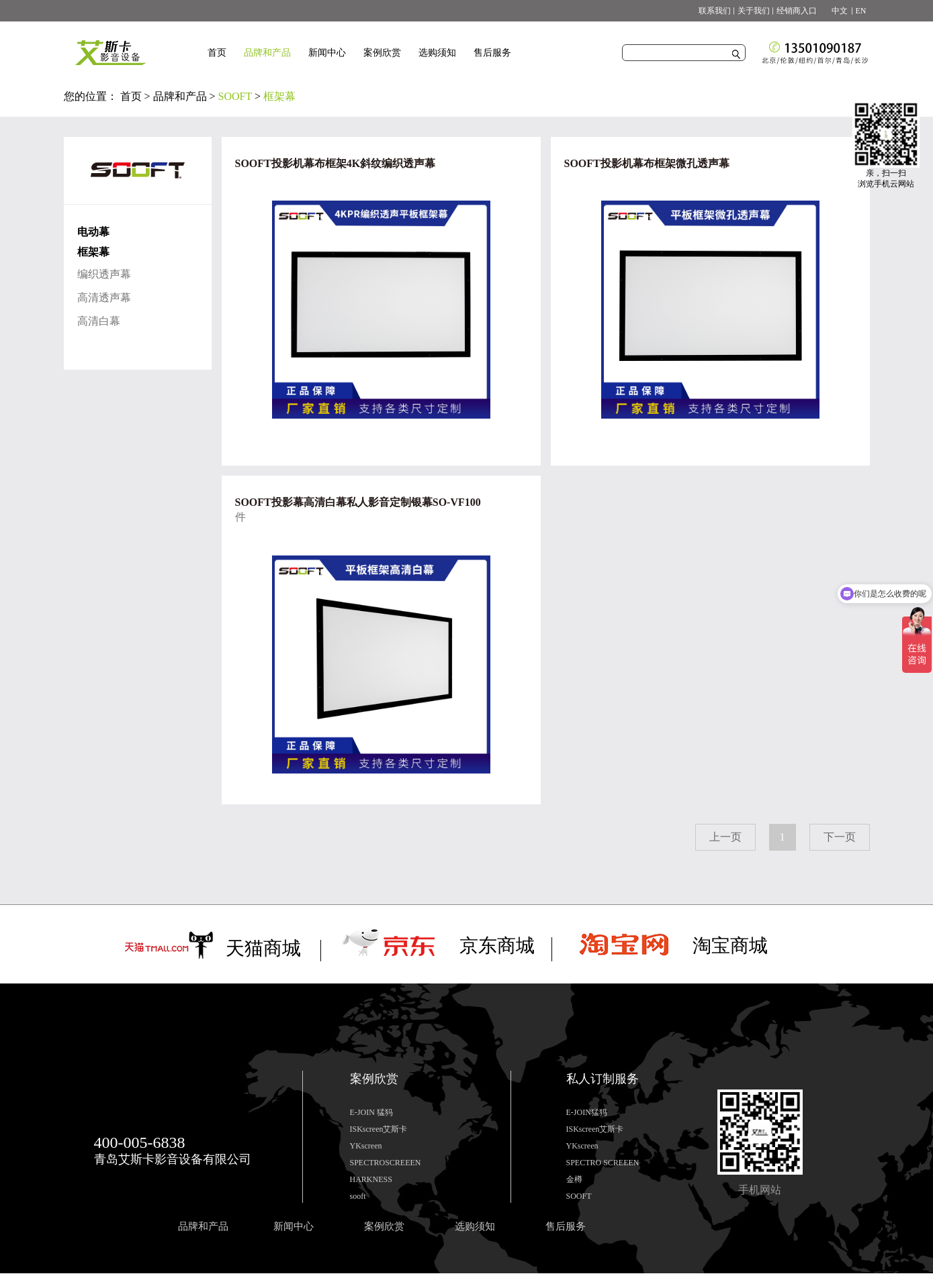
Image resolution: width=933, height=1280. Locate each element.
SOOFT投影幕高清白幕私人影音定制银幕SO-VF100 (358, 502)
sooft (358, 1196)
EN (861, 10)
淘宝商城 (730, 945)
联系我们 (715, 10)
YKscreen (366, 1146)
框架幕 (279, 96)
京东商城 (497, 945)
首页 (217, 53)
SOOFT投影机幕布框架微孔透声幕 (646, 163)
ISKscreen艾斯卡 (379, 1129)
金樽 (574, 1179)
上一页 (725, 837)
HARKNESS (371, 1179)
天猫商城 (263, 948)
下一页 (840, 837)
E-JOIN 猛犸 (371, 1112)
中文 (836, 10)
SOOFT (235, 96)
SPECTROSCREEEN (385, 1162)
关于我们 (754, 10)
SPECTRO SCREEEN (602, 1162)
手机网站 (759, 1189)
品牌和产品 (180, 96)
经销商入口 (796, 10)
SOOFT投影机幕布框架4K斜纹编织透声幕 (335, 163)
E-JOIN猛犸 (586, 1112)
